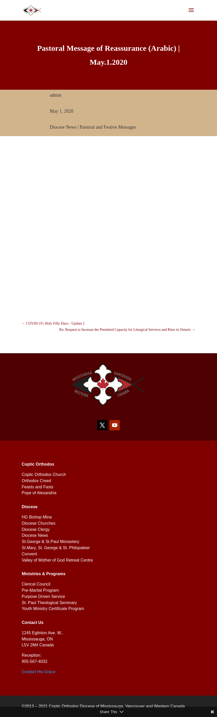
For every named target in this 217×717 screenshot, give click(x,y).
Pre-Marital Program (40, 590)
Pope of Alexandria (39, 493)
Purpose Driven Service (43, 596)
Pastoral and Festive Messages (108, 127)
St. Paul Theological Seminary (49, 602)
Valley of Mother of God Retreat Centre (57, 560)
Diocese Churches (38, 523)
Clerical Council (36, 584)
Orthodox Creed (36, 481)
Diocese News (63, 127)
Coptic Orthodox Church (44, 474)
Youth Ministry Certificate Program (53, 608)
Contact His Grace (38, 672)
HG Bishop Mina (37, 517)
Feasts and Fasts (37, 487)
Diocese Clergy (35, 529)
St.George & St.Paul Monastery (50, 541)
